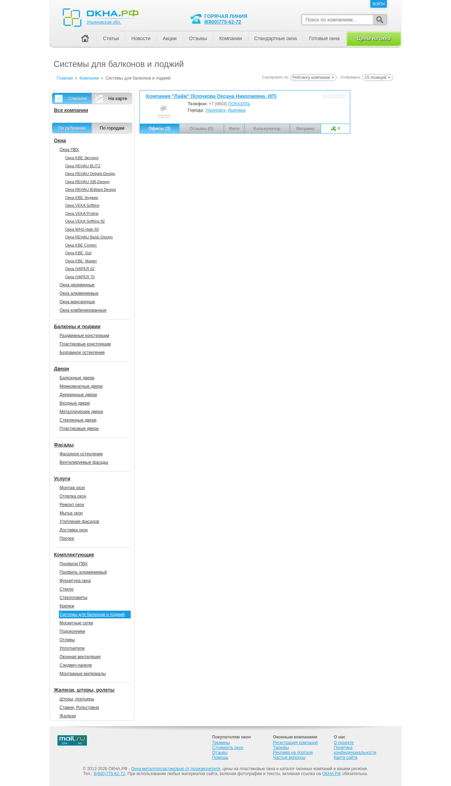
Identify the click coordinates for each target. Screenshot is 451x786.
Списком (77, 98)
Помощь (220, 757)
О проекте (344, 742)
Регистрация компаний (295, 742)
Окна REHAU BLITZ (82, 166)
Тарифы (281, 747)
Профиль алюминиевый (83, 572)
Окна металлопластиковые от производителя (175, 768)
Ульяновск (215, 110)
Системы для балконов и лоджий (92, 614)
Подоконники (72, 631)
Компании (230, 38)
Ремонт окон (72, 504)
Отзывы (198, 38)
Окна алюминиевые (79, 293)
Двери (61, 369)
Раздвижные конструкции (84, 335)
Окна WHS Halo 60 (82, 229)
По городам (112, 128)
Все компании (71, 110)
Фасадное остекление (81, 453)
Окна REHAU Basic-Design (89, 237)
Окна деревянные (77, 284)
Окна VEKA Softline (82, 205)
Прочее (67, 538)
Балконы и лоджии (77, 326)
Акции (170, 38)
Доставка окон (74, 530)
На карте (117, 98)
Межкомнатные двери (81, 386)
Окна (60, 140)
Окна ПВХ (69, 149)
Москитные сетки (76, 622)
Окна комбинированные (83, 310)
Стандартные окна (275, 38)
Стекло (67, 589)
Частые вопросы (289, 757)
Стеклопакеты (73, 597)
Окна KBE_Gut (78, 253)
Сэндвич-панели (76, 665)
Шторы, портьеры (77, 699)
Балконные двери (77, 377)
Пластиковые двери (79, 428)
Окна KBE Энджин (81, 197)
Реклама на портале (293, 752)
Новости (140, 38)
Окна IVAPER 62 (79, 269)
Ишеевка (237, 110)
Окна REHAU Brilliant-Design (90, 189)
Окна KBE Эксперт (82, 158)
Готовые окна (324, 38)
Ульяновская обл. (104, 22)
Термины (221, 742)
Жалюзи (68, 715)
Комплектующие (74, 554)
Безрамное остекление (82, 352)
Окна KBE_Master (81, 261)
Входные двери (75, 403)
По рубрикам (72, 128)
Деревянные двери (78, 394)
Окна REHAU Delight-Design (90, 173)
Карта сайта (345, 757)
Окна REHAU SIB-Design (87, 182)
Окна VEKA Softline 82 (85, 221)
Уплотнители (72, 648)
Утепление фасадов (79, 521)
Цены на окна (373, 38)
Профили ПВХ (74, 563)
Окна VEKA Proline (82, 213)
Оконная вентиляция (80, 656)
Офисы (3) (159, 128)
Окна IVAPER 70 (79, 277)
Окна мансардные (77, 301)
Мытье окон (71, 513)
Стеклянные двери (78, 420)
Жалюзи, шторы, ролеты (84, 690)
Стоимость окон (227, 747)
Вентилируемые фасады (84, 462)
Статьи (111, 38)
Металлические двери (81, 411)
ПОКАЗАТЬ (239, 103)
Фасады (64, 445)
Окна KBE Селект (81, 245)
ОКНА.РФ (331, 773)
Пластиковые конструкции (85, 344)
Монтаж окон (72, 487)
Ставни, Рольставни (79, 707)
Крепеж (67, 606)
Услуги (62, 478)
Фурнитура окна (75, 580)
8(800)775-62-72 (222, 22)
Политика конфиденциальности (355, 750)
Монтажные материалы (83, 673)
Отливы (67, 639)
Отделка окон (73, 496)
